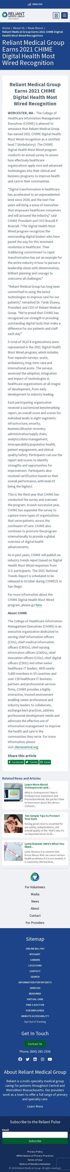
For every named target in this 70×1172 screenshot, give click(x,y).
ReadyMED (35, 993)
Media (35, 894)
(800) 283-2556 (40, 1051)
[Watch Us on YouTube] (50, 1059)
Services (35, 988)
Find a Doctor (35, 1004)
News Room (35, 28)
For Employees (35, 1010)
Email (5, 1130)
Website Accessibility (35, 1016)
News (35, 901)
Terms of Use (35, 1160)
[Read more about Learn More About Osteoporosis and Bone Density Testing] (35, 795)
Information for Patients (35, 982)
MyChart (35, 954)
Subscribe (35, 1141)
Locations (35, 965)
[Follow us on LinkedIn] (35, 1059)
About (35, 908)
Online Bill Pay (35, 948)
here (39, 605)
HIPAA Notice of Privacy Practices (35, 1155)
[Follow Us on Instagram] (42, 1059)
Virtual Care (35, 999)
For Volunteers (35, 887)
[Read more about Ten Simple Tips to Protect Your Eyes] (35, 824)
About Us (19, 28)
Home (6, 28)
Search (35, 976)
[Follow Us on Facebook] (20, 1059)
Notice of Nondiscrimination (35, 1164)
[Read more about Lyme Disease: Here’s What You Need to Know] (35, 852)
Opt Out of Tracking (35, 1021)
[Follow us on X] (27, 1059)
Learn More (35, 1106)
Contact (35, 915)
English (35, 4)
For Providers (35, 922)
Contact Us (35, 1044)
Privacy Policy (35, 1151)
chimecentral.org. (26, 747)
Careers (35, 960)
